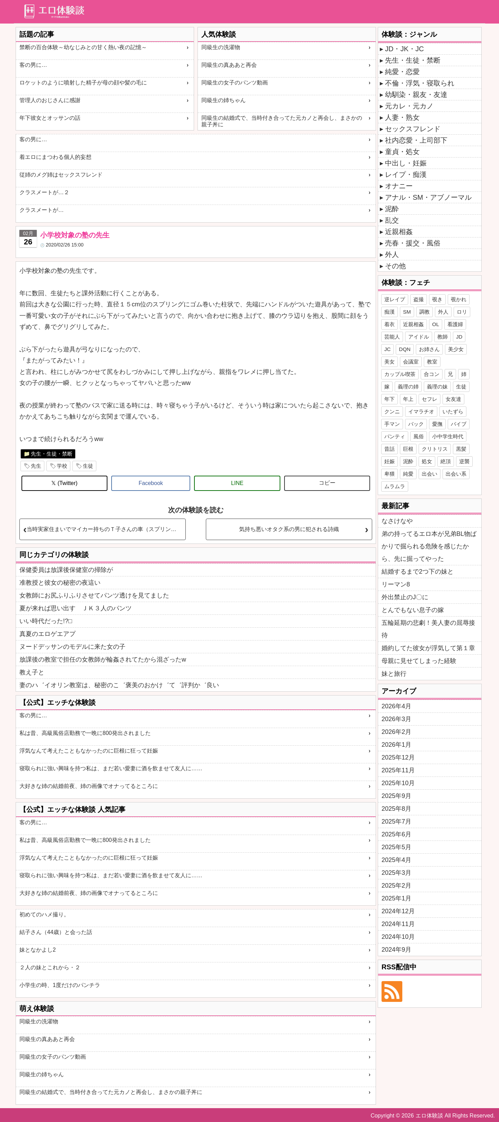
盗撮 (418, 299)
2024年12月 (398, 911)
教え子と (31, 672)
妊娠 (389, 461)
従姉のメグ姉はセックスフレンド (61, 175)
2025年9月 (396, 795)
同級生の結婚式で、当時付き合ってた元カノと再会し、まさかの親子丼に (281, 121)
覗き (437, 299)
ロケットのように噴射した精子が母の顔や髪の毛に (83, 83)
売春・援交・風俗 (412, 243)
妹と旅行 (394, 673)
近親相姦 (399, 231)
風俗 (418, 436)
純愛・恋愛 (402, 71)
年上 (408, 399)
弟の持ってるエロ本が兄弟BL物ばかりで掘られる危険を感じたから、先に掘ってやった (429, 546)
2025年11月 (398, 770)
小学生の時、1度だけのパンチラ (59, 985)
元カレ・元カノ (409, 106)
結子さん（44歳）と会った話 (55, 932)
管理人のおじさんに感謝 (49, 100)
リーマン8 (396, 584)
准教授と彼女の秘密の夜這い (59, 582)
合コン (431, 374)
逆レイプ (394, 299)
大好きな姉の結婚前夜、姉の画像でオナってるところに (88, 786)
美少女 (456, 349)
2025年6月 (396, 834)
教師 (442, 337)
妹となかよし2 (37, 950)
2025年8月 (396, 808)
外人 (392, 254)
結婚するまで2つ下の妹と (418, 571)
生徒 (88, 466)
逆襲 (464, 461)
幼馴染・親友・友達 (416, 94)
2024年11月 (398, 924)
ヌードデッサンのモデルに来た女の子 (72, 646)
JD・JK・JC (404, 49)
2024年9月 (396, 949)
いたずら (453, 411)
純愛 (408, 474)
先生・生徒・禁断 (51, 454)
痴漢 (389, 312)
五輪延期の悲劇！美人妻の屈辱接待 (428, 629)
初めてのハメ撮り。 (44, 914)
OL (435, 324)
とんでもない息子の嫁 (413, 610)
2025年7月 (396, 821)
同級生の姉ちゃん (223, 100)
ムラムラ (394, 486)
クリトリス (435, 449)
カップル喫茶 (399, 374)
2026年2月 (396, 731)
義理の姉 (408, 386)
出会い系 (456, 474)
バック (416, 424)
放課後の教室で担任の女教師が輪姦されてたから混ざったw (102, 659)
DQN (404, 349)
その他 (395, 266)
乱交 (392, 220)
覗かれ (458, 299)
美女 (389, 362)
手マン (392, 424)
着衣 (389, 324)
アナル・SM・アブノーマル (428, 197)
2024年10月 (398, 936)
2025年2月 (396, 885)
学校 (62, 466)
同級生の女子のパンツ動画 (234, 83)
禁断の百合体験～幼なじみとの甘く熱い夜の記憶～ (83, 47)
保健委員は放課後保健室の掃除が (66, 569)
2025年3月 (396, 872)
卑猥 (389, 474)
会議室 (411, 362)
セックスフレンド (412, 129)
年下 (389, 399)
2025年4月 (396, 859)
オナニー (399, 186)
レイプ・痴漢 (406, 174)
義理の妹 (437, 386)
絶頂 (445, 461)
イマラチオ (421, 411)
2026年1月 (396, 744)
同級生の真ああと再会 (229, 65)
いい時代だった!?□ (45, 621)
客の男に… (33, 65)
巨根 (408, 449)
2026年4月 (396, 706)
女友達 (453, 399)
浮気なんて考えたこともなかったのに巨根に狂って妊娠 (88, 751)
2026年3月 (396, 719)
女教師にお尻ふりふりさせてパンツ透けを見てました (94, 595)
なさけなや (397, 521)
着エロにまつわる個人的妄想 (55, 157)
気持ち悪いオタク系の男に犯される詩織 (289, 529)
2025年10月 (398, 783)
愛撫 (437, 424)
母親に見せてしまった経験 (419, 660)
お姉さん (429, 349)
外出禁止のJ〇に (405, 597)
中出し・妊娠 (406, 163)
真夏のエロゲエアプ (47, 633)
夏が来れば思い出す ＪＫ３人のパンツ (75, 608)
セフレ (429, 399)
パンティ (394, 436)
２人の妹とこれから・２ (49, 967)
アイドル (418, 337)
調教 (424, 312)
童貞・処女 (402, 151)
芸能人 (392, 337)
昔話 (389, 449)
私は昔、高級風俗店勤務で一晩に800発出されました (85, 733)
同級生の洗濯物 (220, 47)
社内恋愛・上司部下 (416, 140)
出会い (429, 474)
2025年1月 (396, 898)
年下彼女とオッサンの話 (49, 118)
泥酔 (392, 209)
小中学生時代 (447, 436)
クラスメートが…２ (44, 192)
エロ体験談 (429, 1116)
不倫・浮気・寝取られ (419, 83)
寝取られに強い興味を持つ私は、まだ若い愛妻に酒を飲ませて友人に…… (110, 768)
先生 (36, 466)
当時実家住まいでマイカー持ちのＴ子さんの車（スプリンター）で (106, 529)
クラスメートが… (41, 210)
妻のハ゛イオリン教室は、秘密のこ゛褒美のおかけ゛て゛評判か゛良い (119, 685)
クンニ (392, 411)
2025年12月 (398, 757)
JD (459, 337)
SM (407, 312)
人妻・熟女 (402, 117)
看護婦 (455, 324)
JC (387, 349)
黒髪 (461, 449)
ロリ (462, 312)
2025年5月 (396, 847)
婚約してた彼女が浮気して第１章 (428, 648)
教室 (432, 362)
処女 (427, 461)
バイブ (458, 424)
